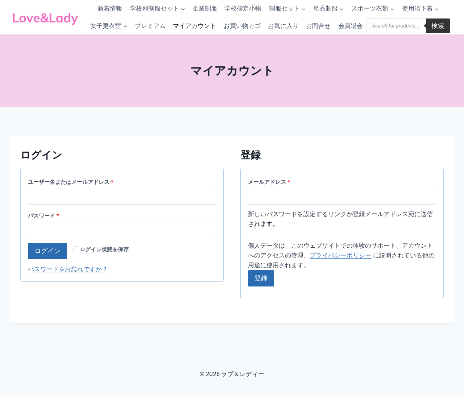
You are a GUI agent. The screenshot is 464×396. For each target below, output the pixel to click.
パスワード (46, 216)
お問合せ (318, 25)
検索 (437, 25)
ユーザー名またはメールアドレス (73, 182)
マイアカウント (194, 25)
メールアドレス (271, 182)
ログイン (47, 251)
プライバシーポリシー (340, 255)
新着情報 (110, 8)
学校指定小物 (242, 8)
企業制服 (204, 8)
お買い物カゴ (242, 25)
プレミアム (150, 25)
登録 (261, 278)
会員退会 (350, 25)
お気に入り (283, 25)
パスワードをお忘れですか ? (67, 269)
